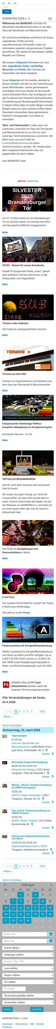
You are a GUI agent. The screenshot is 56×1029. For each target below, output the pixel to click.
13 (6, 907)
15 (20, 907)
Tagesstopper (19, 735)
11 (43, 901)
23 (28, 914)
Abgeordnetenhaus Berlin (25, 846)
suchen (7, 1009)
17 (35, 907)
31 (13, 894)
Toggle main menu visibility (50, 18)
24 (35, 914)
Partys (26, 612)
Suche (7, 11)
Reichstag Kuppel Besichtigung (30, 762)
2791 (42, 711)
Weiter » (7, 716)
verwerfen (37, 1009)
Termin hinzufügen (12, 725)
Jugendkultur (15, 66)
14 (13, 907)
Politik (22, 69)
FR (15, 3)
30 (6, 894)
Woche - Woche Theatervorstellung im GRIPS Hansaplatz (32, 786)
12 (50, 901)
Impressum (7, 1024)
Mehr (5, 232)
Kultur (26, 66)
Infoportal (21, 62)
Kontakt (40, 1024)
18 (43, 907)
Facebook (7, 1027)
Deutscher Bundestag (23, 769)
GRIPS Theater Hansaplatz (26, 795)
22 (20, 914)
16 (28, 907)
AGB (32, 1024)
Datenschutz (21, 1024)
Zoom (39, 501)
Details (48, 753)
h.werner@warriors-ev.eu (15, 143)
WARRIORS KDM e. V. (16, 18)
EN (9, 3)
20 (6, 914)
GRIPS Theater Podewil (24, 820)
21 (13, 914)
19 (50, 907)
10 (35, 901)
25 (42, 914)
